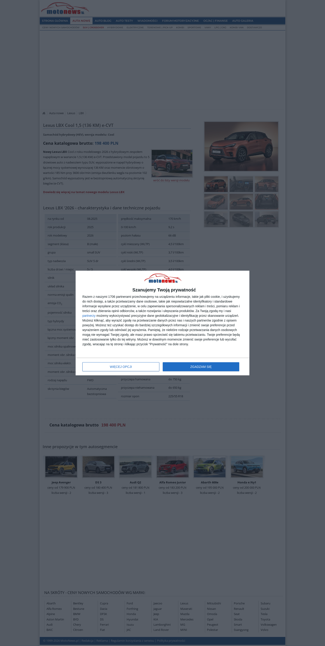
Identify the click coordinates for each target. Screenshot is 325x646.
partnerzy (88, 315)
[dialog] (162, 323)
